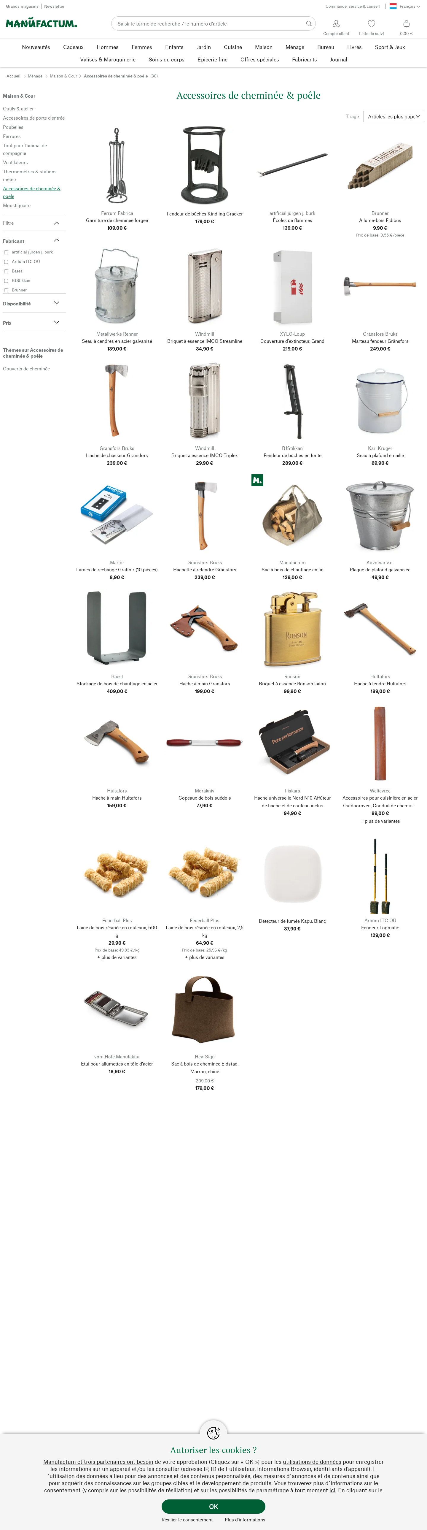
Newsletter (54, 6)
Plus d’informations (245, 1519)
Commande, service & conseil (353, 6)
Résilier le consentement (187, 1519)
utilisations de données (312, 1461)
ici (332, 1490)
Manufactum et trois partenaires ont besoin (98, 1461)
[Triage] (393, 116)
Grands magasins (22, 6)
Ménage (35, 75)
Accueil (13, 75)
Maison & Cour (63, 75)
